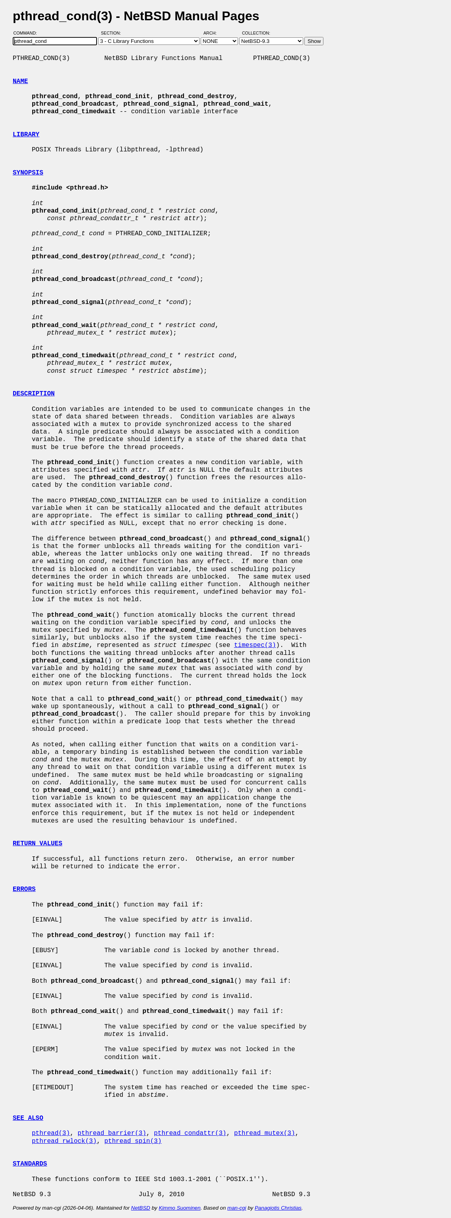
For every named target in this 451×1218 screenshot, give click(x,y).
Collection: (256, 33)
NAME (20, 81)
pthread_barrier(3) (111, 1133)
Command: (28, 33)
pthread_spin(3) (132, 1141)
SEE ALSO (28, 1118)
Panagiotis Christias (278, 1208)
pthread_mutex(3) (264, 1133)
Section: (112, 33)
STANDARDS (30, 1164)
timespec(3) (255, 645)
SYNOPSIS (28, 172)
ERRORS (24, 889)
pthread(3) (51, 1133)
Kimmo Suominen (179, 1208)
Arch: (213, 33)
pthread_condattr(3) (190, 1133)
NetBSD (140, 1208)
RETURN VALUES (37, 843)
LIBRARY (26, 134)
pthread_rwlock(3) (64, 1141)
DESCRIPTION (34, 393)
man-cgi (236, 1208)
